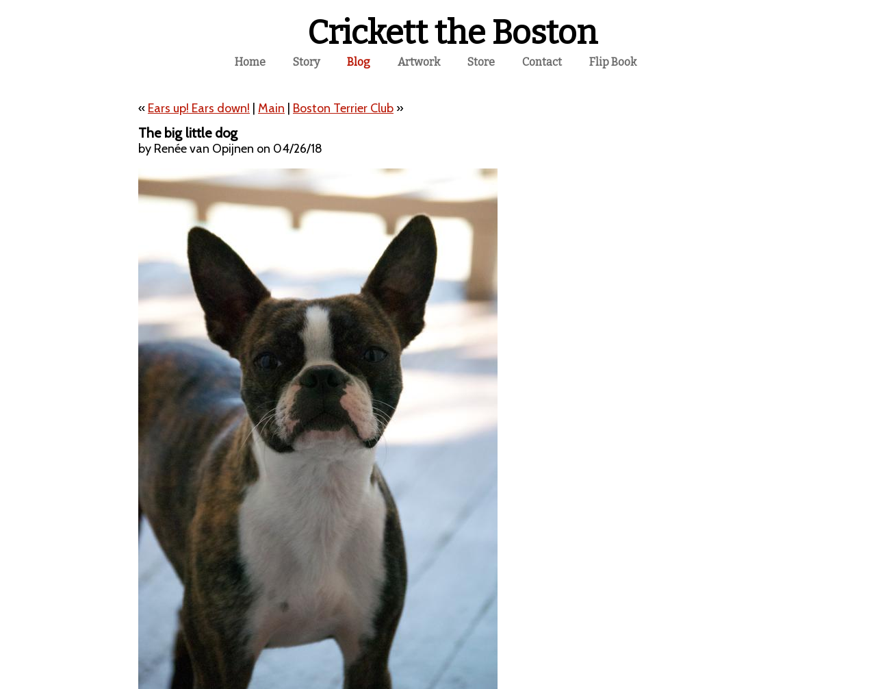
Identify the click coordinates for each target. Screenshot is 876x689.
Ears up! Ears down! (199, 108)
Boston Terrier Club (343, 108)
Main (271, 108)
